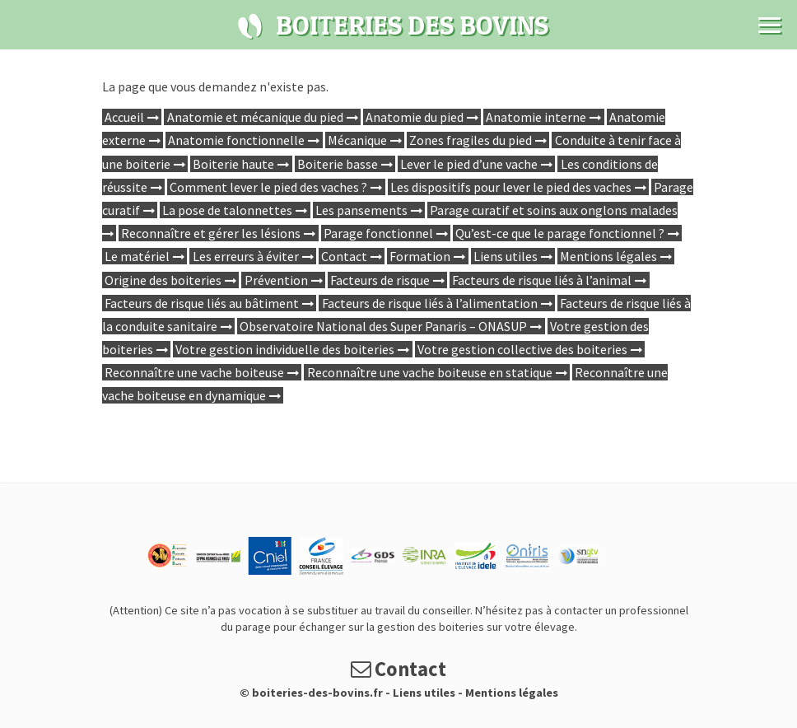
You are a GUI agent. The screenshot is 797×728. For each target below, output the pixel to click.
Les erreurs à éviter (246, 256)
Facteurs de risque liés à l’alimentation (430, 303)
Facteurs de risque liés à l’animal (542, 280)
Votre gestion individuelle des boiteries (284, 349)
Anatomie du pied (415, 117)
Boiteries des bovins (250, 26)
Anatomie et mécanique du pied (255, 117)
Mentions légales (608, 256)
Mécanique (357, 140)
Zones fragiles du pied (470, 140)
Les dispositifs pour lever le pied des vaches (511, 187)
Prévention (276, 280)
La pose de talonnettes (227, 210)
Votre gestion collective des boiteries (522, 349)
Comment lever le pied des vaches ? (268, 187)
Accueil (124, 117)
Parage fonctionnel (378, 233)
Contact (344, 256)
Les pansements (361, 210)
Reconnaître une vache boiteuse (194, 372)
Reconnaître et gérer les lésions (211, 233)
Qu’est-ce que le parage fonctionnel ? (559, 233)
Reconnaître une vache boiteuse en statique (429, 372)
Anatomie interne (536, 117)
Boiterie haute (233, 164)
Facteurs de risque (380, 280)
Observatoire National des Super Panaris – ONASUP (383, 326)
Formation (419, 256)
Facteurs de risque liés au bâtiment (202, 303)
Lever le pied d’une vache (469, 164)
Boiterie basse (337, 164)
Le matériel (137, 256)
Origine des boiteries (163, 280)
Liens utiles (505, 256)
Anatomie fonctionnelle (236, 140)
